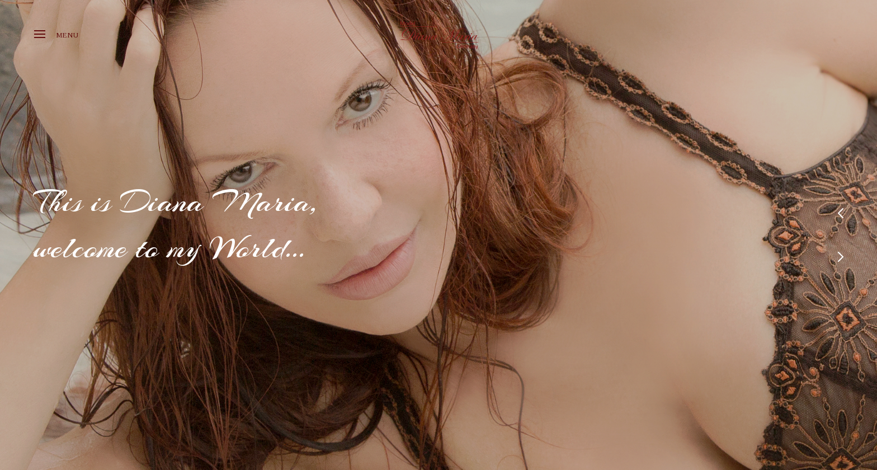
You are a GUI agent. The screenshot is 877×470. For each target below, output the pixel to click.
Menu (56, 35)
